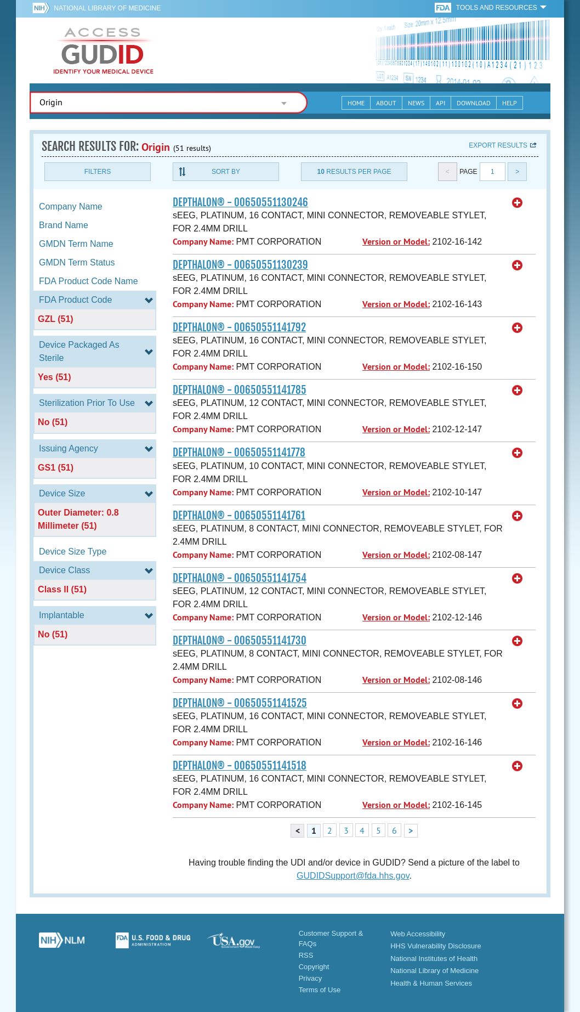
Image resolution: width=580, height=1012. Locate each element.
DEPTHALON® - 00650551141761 (239, 515)
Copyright (314, 967)
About (386, 103)
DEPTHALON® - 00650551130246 (240, 202)
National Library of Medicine (107, 8)
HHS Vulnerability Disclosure (435, 946)
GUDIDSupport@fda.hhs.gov (353, 875)
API (440, 103)
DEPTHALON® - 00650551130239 (240, 265)
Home (356, 103)
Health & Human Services (431, 983)
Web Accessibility (417, 934)
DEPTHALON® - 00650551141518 (239, 765)
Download (474, 103)
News (416, 103)
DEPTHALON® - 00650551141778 (239, 452)
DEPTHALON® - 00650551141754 (239, 578)
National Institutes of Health (433, 958)
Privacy (310, 978)
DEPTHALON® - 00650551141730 (239, 640)
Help (509, 103)
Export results (498, 145)
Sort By (226, 172)
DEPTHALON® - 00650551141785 (239, 390)
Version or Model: (396, 241)
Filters (97, 172)
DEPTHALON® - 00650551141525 (240, 703)
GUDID (103, 50)
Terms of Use (320, 990)
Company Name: (203, 241)
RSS (306, 955)
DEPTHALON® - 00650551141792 (239, 327)
